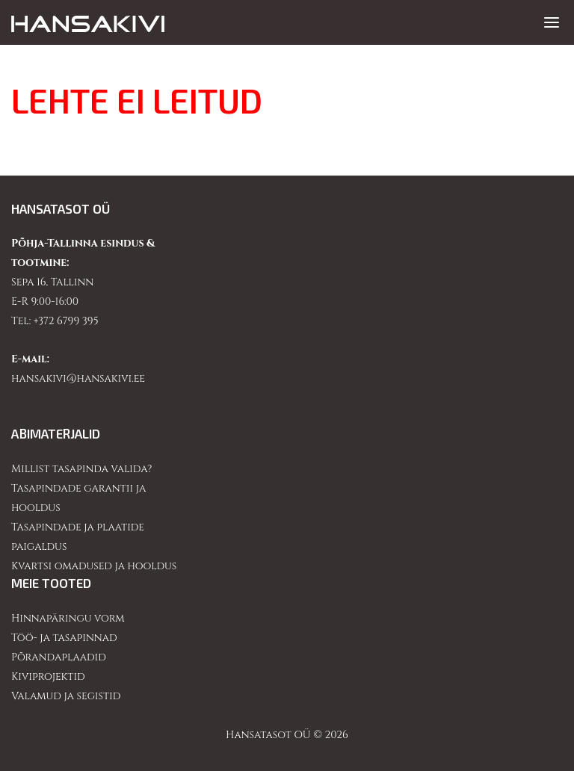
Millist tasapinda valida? (81, 469)
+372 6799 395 (66, 321)
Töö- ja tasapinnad (64, 638)
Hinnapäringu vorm (68, 618)
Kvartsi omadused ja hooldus (93, 566)
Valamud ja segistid (65, 696)
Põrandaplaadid (58, 657)
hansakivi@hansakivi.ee (78, 378)
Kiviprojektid (48, 676)
